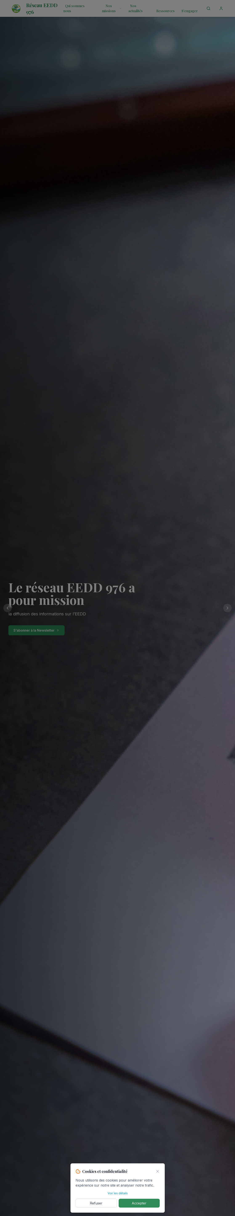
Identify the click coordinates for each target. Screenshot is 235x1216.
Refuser (96, 1203)
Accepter (139, 1203)
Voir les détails (118, 1193)
